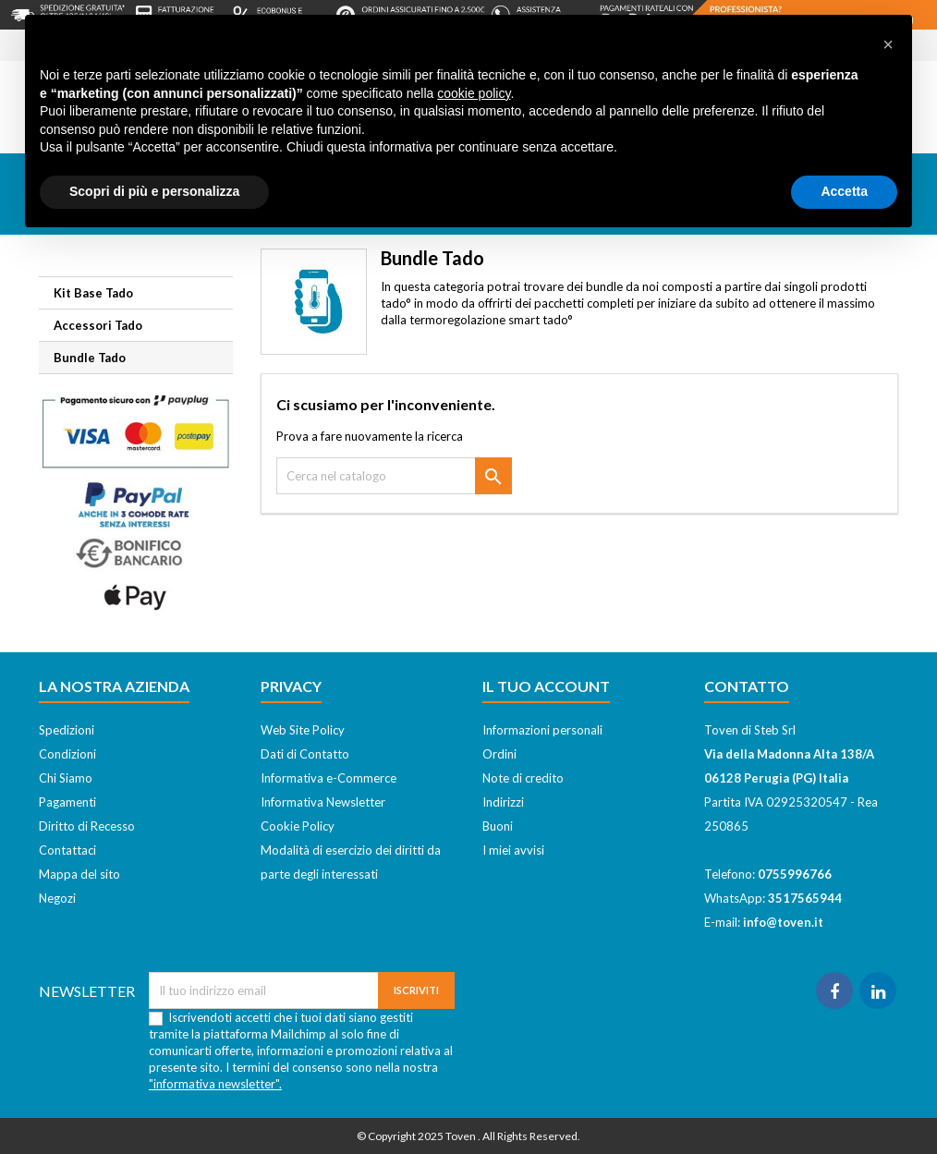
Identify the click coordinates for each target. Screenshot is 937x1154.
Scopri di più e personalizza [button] (154, 191)
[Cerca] (394, 475)
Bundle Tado (90, 357)
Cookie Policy (298, 826)
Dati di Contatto (305, 754)
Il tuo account (546, 686)
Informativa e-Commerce (328, 778)
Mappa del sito (79, 874)
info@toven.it (783, 922)
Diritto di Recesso (87, 826)
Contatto (746, 686)
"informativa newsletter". (215, 1083)
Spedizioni (66, 730)
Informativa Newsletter (323, 802)
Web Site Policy (303, 730)
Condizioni (67, 754)
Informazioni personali (542, 730)
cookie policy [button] (473, 93)
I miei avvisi (513, 850)
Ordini (499, 754)
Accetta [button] (844, 191)
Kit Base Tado (93, 292)
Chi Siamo (65, 778)
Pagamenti (67, 802)
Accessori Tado (98, 325)
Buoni (497, 826)
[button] (888, 44)
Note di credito (523, 778)
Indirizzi (503, 802)
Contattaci (67, 850)
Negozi (57, 898)
